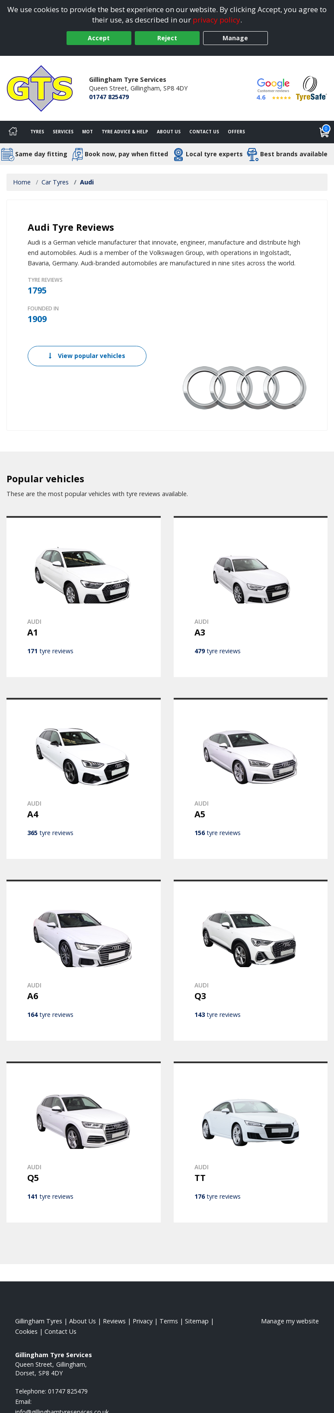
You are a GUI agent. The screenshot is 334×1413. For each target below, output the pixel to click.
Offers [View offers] (236, 132)
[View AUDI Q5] (83, 1142)
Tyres (37, 132)
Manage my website (290, 1321)
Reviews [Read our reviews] (114, 1321)
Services (63, 132)
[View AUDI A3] (251, 596)
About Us (169, 132)
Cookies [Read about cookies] (26, 1331)
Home (22, 182)
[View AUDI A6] (83, 960)
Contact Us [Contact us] (204, 132)
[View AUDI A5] (251, 778)
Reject (167, 38)
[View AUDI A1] (83, 596)
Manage (235, 38)
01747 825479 (109, 97)
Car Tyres (55, 182)
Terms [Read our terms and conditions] (168, 1321)
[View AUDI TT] (251, 1142)
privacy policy (216, 20)
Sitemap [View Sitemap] (197, 1321)
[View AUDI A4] (83, 778)
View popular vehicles (87, 356)
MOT (87, 132)
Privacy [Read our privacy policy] (143, 1321)
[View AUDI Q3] (251, 960)
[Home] (13, 132)
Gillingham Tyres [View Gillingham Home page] (38, 1321)
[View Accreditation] (312, 88)
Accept (99, 38)
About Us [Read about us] (82, 1321)
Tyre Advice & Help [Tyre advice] (125, 132)
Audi (87, 182)
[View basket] (324, 132)
